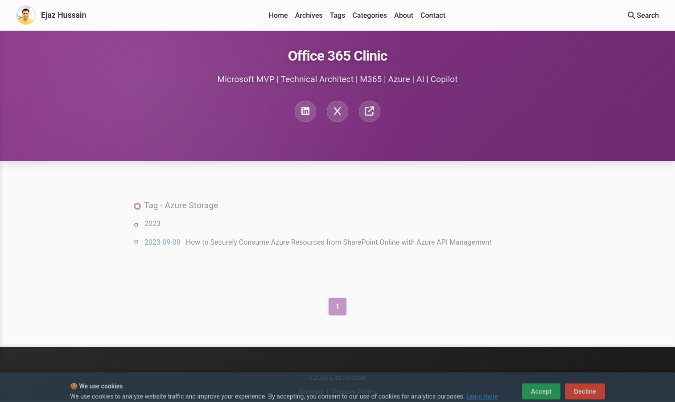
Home (278, 15)
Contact (432, 15)
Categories (369, 15)
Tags (338, 15)
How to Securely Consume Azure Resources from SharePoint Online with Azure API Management (339, 244)
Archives (309, 15)
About (403, 15)
